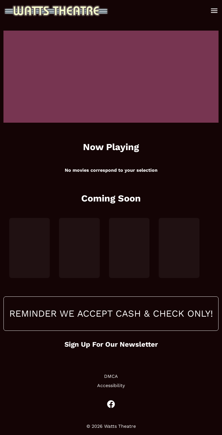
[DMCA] (111, 376)
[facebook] (111, 404)
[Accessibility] (111, 385)
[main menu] (214, 10)
